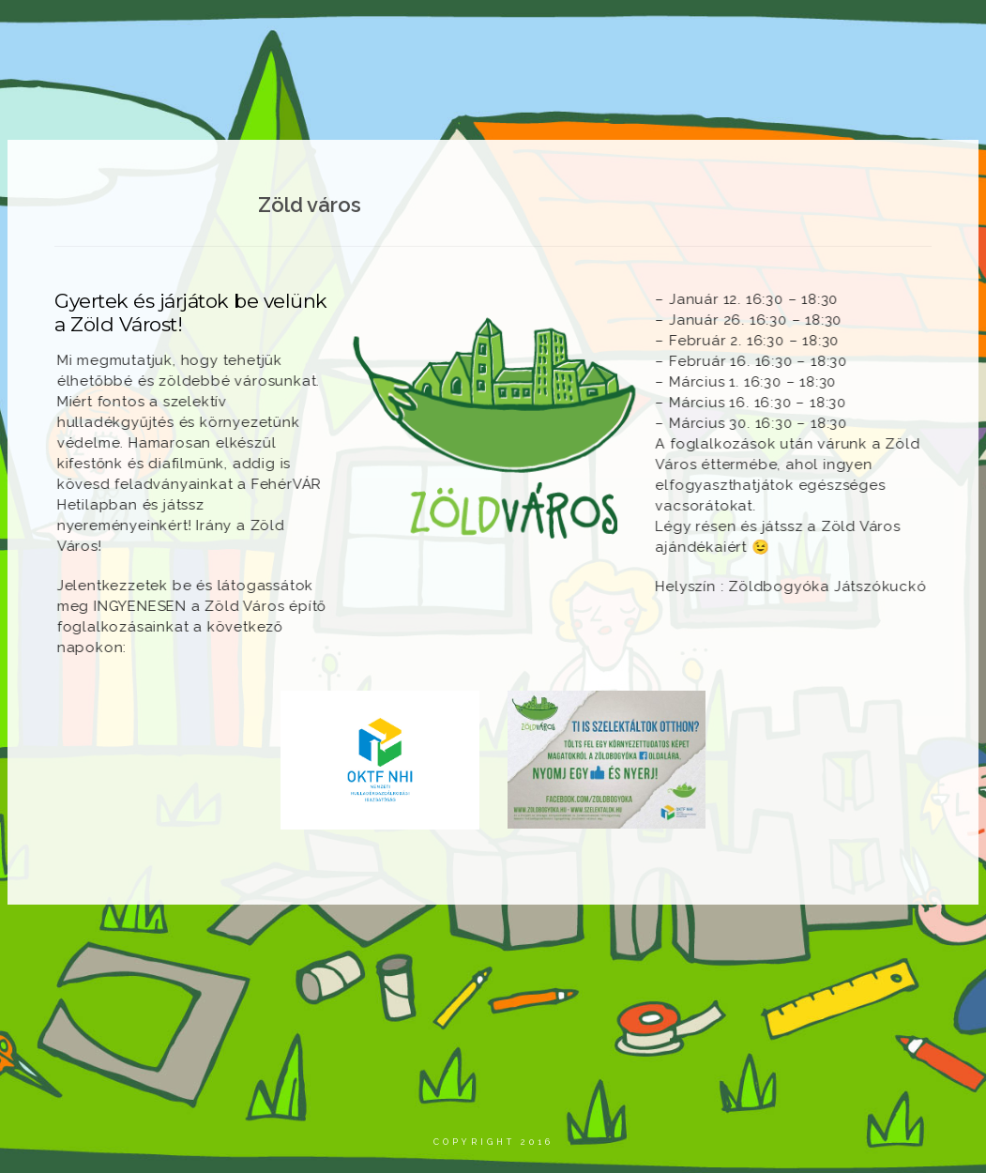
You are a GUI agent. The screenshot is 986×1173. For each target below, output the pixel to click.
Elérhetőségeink (803, 74)
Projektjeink (477, 32)
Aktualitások (356, 32)
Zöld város (742, 32)
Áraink (836, 32)
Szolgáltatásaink (612, 32)
